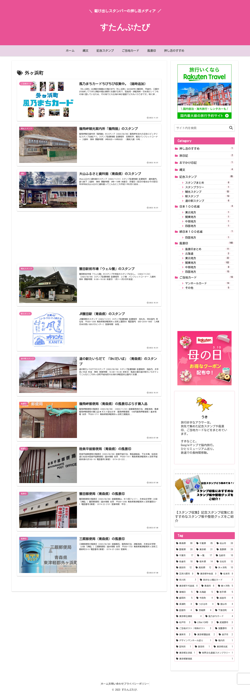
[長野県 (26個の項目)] (224, 549)
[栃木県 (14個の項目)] (204, 561)
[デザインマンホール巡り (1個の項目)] (193, 640)
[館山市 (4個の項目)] (225, 604)
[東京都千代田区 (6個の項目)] (186, 586)
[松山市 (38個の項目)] (224, 543)
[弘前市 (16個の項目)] (224, 555)
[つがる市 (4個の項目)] (204, 604)
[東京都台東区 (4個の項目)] (188, 616)
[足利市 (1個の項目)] (183, 646)
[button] (229, 128)
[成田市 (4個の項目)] (224, 598)
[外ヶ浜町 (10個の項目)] (224, 567)
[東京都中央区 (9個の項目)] (206, 573)
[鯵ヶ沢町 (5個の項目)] (225, 586)
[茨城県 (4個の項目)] (203, 610)
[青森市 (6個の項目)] (208, 586)
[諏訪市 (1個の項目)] (202, 646)
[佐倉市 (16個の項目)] (184, 561)
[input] (204, 128)
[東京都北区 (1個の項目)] (223, 646)
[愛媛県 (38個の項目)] (184, 549)
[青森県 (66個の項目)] (184, 543)
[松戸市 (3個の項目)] (183, 622)
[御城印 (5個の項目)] (184, 592)
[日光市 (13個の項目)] (224, 561)
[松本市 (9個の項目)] (226, 573)
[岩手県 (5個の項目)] (224, 592)
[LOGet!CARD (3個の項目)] (203, 622)
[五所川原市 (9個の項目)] (184, 573)
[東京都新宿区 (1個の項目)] (204, 659)
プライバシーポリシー (140, 684)
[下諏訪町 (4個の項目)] (224, 610)
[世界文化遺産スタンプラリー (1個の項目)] (215, 653)
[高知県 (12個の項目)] (203, 567)
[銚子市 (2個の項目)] (225, 634)
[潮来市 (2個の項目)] (183, 634)
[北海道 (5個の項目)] (204, 592)
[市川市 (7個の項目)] (186, 580)
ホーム (101, 684)
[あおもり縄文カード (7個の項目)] (216, 580)
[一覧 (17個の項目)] (204, 555)
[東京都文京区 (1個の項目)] (185, 653)
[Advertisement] (89, 232)
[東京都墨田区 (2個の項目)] (204, 634)
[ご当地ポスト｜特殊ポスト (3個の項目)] (193, 628)
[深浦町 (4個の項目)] (183, 604)
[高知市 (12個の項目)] (183, 567)
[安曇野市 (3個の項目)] (224, 628)
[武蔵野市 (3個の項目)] (224, 622)
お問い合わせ (116, 684)
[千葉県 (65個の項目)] (204, 543)
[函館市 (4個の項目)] (183, 610)
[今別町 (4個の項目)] (204, 598)
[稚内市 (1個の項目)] (224, 640)
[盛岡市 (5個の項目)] (184, 598)
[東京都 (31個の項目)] (204, 549)
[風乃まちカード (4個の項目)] (219, 616)
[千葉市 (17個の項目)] (184, 555)
